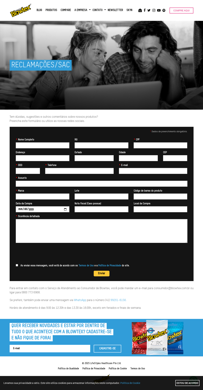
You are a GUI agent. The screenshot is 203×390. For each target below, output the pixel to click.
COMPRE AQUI (181, 10)
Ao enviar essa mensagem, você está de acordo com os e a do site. (72, 265)
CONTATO (97, 10)
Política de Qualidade (68, 368)
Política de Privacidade (109, 265)
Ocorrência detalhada (28, 216)
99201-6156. (118, 300)
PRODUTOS (51, 10)
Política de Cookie (118, 368)
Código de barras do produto (148, 191)
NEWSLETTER (115, 10)
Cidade (122, 152)
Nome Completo (25, 140)
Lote (77, 191)
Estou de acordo (187, 383)
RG (76, 140)
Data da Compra (24, 203)
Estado (78, 152)
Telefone (50, 165)
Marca (20, 191)
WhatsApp (80, 300)
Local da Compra (142, 203)
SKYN (129, 10)
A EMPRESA (80, 10)
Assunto (21, 178)
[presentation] (42, 253)
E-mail (123, 165)
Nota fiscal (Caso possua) (88, 203)
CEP (165, 152)
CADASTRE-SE (107, 348)
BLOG (39, 10)
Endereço (20, 152)
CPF (137, 140)
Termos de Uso (86, 265)
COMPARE (66, 10)
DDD (19, 165)
